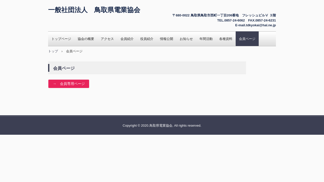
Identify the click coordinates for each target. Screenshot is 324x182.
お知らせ (186, 39)
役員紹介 (146, 39)
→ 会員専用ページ (69, 84)
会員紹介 (127, 39)
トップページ (61, 39)
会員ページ (247, 39)
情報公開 (166, 39)
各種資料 (225, 39)
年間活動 (206, 39)
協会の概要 (86, 39)
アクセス (107, 39)
